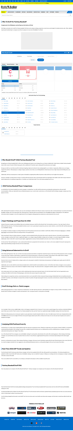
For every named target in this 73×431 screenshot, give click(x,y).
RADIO (69, 12)
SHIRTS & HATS (33, 419)
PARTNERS (36, 1)
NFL (2, 1)
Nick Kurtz (63, 230)
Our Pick (10, 81)
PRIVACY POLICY (59, 419)
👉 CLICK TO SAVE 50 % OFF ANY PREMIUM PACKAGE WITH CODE (36, 3)
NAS (15, 1)
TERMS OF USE (66, 419)
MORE (21, 1)
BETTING (27, 1)
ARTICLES (23, 12)
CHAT (47, 12)
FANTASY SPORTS (11, 12)
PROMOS (57, 12)
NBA (7, 1)
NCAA (18, 1)
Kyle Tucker (3, 232)
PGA (12, 1)
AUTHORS (52, 419)
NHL (10, 1)
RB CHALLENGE (40, 419)
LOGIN (65, 1)
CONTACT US (6, 419)
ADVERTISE (13, 419)
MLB (4, 1)
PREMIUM (3, 12)
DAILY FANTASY (29, 12)
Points (70, 52)
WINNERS (32, 1)
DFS (24, 1)
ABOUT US (47, 419)
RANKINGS (43, 12)
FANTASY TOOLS (37, 12)
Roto (66, 52)
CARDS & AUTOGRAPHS (43, 1)
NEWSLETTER (26, 419)
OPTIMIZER (52, 12)
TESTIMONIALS (19, 419)
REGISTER (69, 1)
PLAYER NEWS (18, 12)
